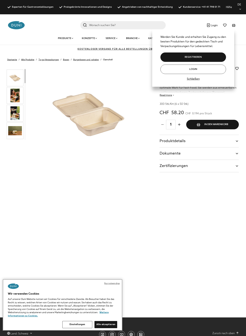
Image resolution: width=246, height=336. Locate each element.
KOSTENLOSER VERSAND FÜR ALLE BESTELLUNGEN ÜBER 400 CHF (123, 49)
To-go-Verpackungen (48, 60)
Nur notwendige (112, 283)
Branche (132, 38)
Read (166, 95)
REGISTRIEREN (193, 57)
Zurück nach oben (225, 333)
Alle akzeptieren (105, 324)
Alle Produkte (27, 60)
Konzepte (88, 38)
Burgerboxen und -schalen (86, 60)
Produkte (64, 38)
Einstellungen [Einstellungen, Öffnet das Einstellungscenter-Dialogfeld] (77, 324)
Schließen (193, 79)
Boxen (66, 60)
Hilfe (229, 7)
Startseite (12, 60)
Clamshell (108, 60)
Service (110, 38)
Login (193, 69)
